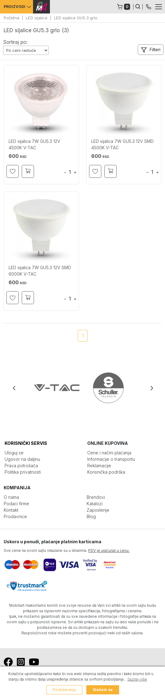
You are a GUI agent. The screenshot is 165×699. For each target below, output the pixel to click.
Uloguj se (14, 452)
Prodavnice (15, 516)
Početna (11, 17)
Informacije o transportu (111, 459)
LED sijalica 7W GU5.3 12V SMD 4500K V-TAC (122, 144)
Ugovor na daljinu (22, 459)
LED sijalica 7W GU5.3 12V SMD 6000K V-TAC (40, 271)
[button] (150, 50)
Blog (91, 516)
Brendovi (96, 497)
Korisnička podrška (106, 472)
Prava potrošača (21, 465)
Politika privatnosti (23, 472)
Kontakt (11, 510)
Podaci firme (16, 503)
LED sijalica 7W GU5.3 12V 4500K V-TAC (34, 144)
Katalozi (95, 503)
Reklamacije (99, 465)
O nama (11, 497)
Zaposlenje (98, 510)
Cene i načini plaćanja (109, 452)
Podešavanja (64, 689)
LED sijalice (36, 17)
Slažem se (103, 689)
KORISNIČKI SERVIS (26, 443)
